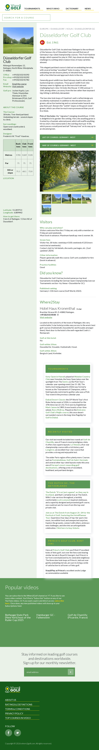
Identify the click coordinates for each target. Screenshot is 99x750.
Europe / (45, 28)
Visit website (18, 86)
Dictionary (72, 8)
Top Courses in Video (18, 717)
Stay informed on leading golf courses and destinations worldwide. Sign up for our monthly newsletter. (50, 658)
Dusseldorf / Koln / (62, 28)
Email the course (19, 84)
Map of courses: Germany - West (67, 145)
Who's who (52, 8)
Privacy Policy (14, 713)
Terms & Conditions (17, 709)
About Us (10, 699)
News (88, 8)
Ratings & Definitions (18, 704)
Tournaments (32, 8)
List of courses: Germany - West (67, 137)
